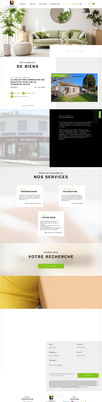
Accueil (23, 4)
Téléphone (53, 352)
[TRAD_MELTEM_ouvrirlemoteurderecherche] (76, 4)
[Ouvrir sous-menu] (48, 4)
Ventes (32, 4)
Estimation (54, 4)
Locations (43, 4)
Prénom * (80, 344)
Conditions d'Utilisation (76, 387)
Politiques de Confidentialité (66, 387)
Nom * (51, 344)
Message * (53, 360)
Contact (100, 115)
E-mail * (80, 352)
